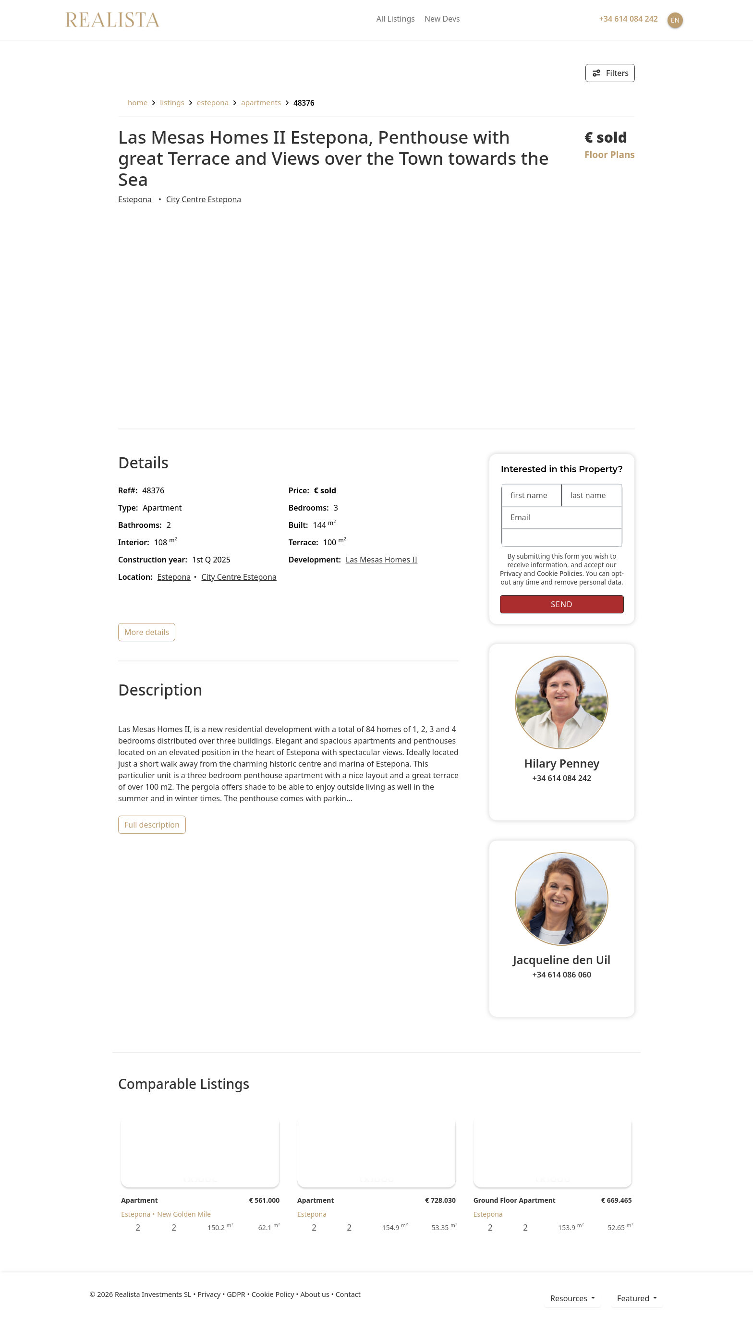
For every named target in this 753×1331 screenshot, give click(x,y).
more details (146, 632)
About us (314, 1294)
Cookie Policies (560, 573)
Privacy (511, 573)
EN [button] (675, 19)
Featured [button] (634, 1298)
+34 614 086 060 (562, 974)
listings (172, 102)
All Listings (395, 18)
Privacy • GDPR (221, 1294)
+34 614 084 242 (562, 778)
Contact (348, 1294)
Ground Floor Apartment (515, 1200)
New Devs (442, 18)
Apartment (139, 1200)
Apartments (261, 102)
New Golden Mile (184, 1214)
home (132, 102)
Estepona (213, 102)
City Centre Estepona (203, 199)
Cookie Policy (273, 1294)
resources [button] (569, 1298)
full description (152, 824)
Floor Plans (609, 154)
